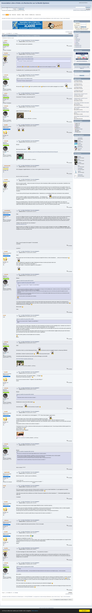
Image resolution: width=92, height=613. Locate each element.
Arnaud (79, 143)
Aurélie (6, 53)
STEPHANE (80, 174)
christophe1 (77, 108)
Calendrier (77, 40)
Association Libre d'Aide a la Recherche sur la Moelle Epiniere (25, 3)
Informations (35, 611)
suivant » (71, 31)
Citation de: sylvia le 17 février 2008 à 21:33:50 (24, 78)
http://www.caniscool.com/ (21, 224)
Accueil (76, 34)
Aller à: (51, 599)
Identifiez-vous (78, 45)
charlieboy (80, 145)
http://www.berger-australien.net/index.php (24, 358)
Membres (77, 43)
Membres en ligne (78, 129)
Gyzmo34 (80, 148)
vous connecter (14, 7)
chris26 (55, 18)
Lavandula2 (7, 210)
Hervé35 (81, 90)
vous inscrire (22, 7)
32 (13, 33)
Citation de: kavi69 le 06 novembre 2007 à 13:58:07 (26, 282)
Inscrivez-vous (78, 46)
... (5, 33)
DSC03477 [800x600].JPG (21, 437)
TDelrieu (79, 162)
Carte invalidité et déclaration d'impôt (81, 107)
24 (7, 33)
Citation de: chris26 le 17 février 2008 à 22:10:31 (24, 56)
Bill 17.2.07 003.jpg (20, 118)
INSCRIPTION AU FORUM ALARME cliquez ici (81, 10)
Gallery (76, 42)
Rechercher (77, 39)
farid (81, 83)
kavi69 (6, 124)
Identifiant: (78, 23)
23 (6, 33)
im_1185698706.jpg (20, 159)
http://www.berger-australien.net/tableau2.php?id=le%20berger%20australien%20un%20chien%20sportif (37, 151)
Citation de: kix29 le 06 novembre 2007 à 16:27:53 (24, 280)
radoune (6, 520)
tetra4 (81, 99)
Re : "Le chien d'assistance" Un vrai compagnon (29, 40)
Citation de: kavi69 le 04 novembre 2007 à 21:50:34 (25, 394)
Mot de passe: (77, 25)
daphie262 (6, 472)
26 (10, 33)
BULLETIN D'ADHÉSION (82, 61)
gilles (81, 80)
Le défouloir (76, 80)
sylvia (52, 18)
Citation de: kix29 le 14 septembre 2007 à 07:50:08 (24, 566)
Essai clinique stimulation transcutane (81, 102)
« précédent (67, 31)
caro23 (79, 171)
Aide (76, 37)
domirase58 (7, 165)
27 (11, 33)
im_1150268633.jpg (20, 365)
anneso (57, 18)
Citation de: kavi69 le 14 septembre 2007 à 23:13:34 (25, 451)
